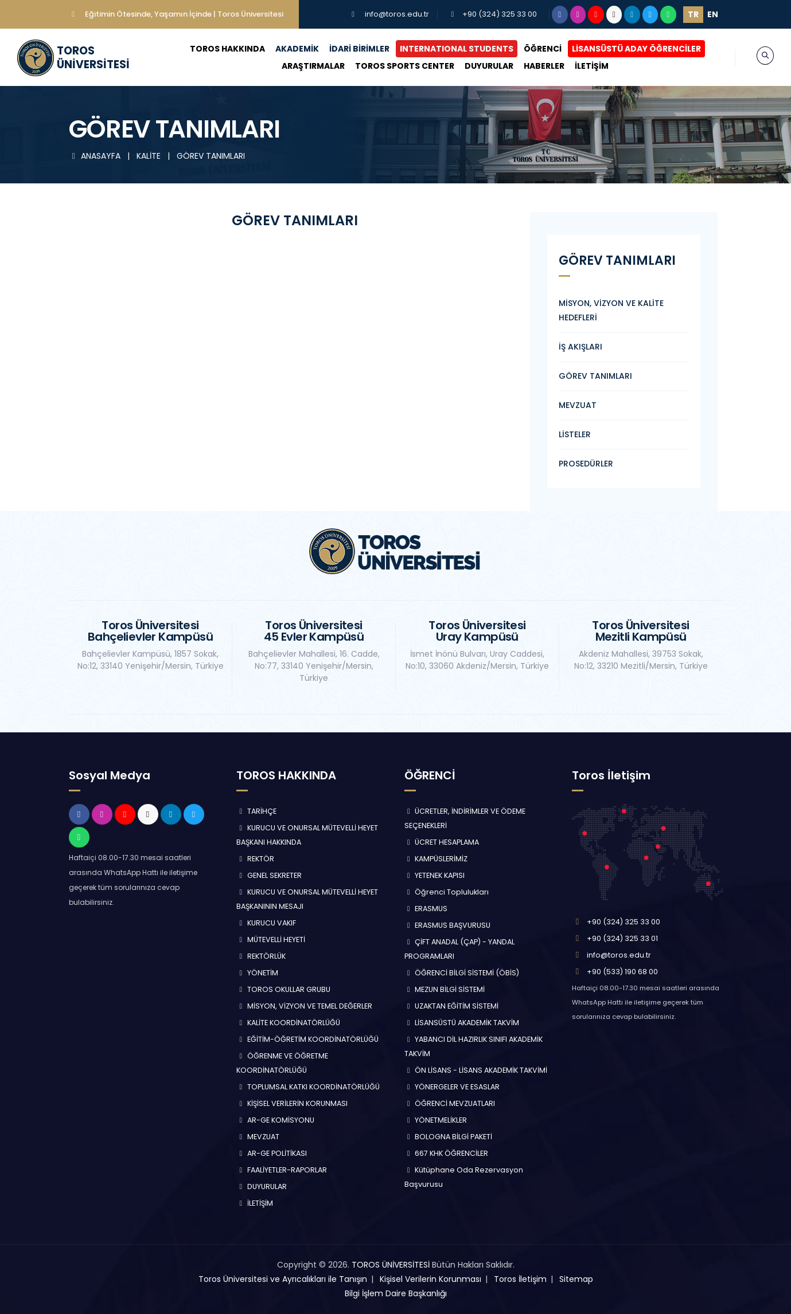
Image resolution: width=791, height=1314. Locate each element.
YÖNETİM (257, 973)
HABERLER (533, 66)
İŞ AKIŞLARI (580, 346)
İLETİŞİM (581, 66)
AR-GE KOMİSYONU (275, 1120)
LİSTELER (575, 434)
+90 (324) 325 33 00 (499, 14)
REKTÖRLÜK (261, 956)
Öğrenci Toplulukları (446, 892)
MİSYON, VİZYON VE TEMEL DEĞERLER (304, 1006)
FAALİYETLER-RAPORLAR (281, 1170)
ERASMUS (426, 908)
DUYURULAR (478, 66)
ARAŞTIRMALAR (302, 66)
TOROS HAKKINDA (216, 48)
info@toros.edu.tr (397, 14)
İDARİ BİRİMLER (348, 48)
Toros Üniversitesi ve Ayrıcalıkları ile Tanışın (282, 1279)
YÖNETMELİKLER (435, 1120)
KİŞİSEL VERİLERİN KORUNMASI (292, 1103)
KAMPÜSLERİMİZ (436, 859)
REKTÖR (255, 859)
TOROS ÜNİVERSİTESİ (391, 1264)
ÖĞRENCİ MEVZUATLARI (450, 1103)
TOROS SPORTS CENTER (394, 66)
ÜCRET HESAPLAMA (442, 842)
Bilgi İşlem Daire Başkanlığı (396, 1293)
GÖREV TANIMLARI (211, 156)
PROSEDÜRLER (586, 463)
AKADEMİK (286, 48)
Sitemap (576, 1279)
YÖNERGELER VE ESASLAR (452, 1087)
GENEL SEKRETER (269, 875)
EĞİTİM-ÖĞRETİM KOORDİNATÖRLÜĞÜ (307, 1039)
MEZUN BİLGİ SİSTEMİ (444, 989)
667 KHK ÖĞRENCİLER (446, 1153)
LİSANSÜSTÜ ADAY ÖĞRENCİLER (625, 48)
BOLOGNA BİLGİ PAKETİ (448, 1137)
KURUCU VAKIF (266, 923)
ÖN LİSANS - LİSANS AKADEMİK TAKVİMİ (476, 1070)
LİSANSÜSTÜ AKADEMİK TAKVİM (462, 1022)
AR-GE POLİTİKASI (271, 1153)
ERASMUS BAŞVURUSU (447, 925)
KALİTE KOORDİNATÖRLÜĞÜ (288, 1022)
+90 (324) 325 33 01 (622, 938)
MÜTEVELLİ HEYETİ (270, 939)
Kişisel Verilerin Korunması (430, 1279)
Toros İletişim (520, 1279)
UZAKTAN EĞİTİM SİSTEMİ (451, 1006)
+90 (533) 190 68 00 (622, 971)
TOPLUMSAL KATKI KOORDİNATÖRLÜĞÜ (308, 1087)
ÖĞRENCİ (532, 48)
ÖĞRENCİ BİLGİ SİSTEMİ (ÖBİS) (462, 973)
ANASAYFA (96, 156)
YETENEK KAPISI (434, 875)
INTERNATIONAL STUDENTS (445, 48)
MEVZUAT (578, 405)
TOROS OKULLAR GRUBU (283, 989)
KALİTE (150, 156)
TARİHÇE (256, 811)
